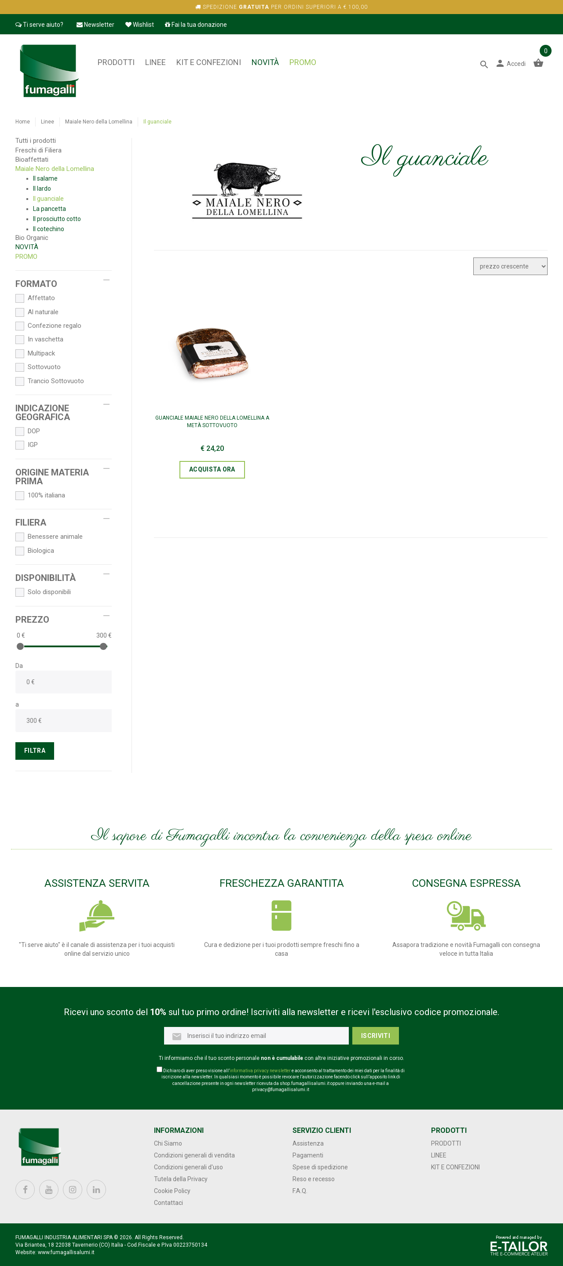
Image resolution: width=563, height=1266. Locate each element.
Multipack (35, 353)
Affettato (35, 298)
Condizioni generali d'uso (188, 1167)
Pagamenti (307, 1155)
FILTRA (34, 750)
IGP (26, 445)
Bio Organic (31, 238)
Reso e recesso (313, 1179)
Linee (155, 62)
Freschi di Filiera (38, 150)
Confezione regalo (48, 326)
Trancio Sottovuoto (49, 381)
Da (19, 665)
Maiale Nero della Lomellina (98, 122)
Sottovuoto (38, 367)
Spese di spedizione (320, 1167)
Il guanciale (48, 198)
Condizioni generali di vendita (194, 1155)
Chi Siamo (168, 1143)
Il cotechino (48, 228)
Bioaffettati (31, 159)
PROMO (302, 62)
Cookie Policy (172, 1190)
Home (22, 122)
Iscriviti (375, 1035)
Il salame (45, 178)
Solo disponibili (43, 592)
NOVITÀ (265, 62)
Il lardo (42, 188)
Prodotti (116, 62)
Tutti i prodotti (35, 141)
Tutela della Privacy (181, 1179)
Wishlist (139, 24)
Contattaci (168, 1202)
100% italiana (40, 495)
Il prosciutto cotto (57, 218)
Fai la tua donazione (196, 24)
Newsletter (95, 24)
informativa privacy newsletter (260, 1070)
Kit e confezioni (208, 62)
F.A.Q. (299, 1190)
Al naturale (36, 312)
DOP (27, 431)
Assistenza (308, 1143)
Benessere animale (49, 537)
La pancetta (49, 208)
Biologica (34, 551)
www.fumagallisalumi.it (66, 1252)
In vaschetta (39, 339)
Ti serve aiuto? (39, 24)
